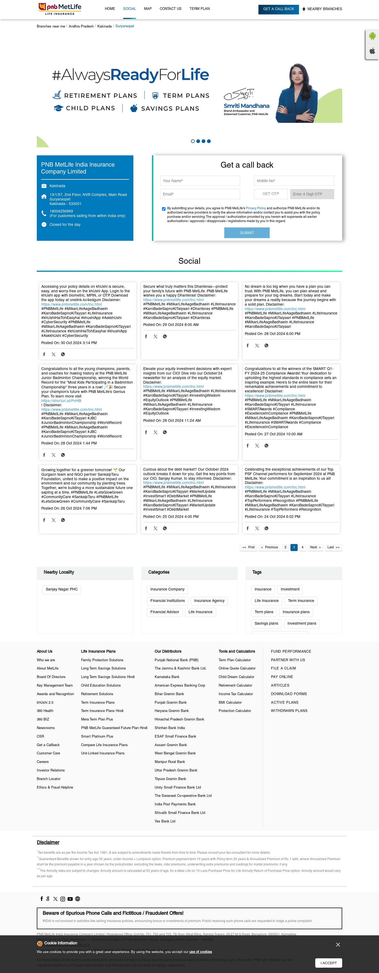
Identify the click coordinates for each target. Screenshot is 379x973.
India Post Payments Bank (175, 804)
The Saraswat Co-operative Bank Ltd (183, 796)
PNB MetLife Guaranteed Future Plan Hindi (114, 728)
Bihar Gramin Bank (169, 694)
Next (313, 547)
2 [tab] (197, 140)
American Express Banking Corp (180, 685)
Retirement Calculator (235, 685)
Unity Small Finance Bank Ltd (178, 787)
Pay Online (282, 677)
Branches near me (51, 26)
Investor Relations (51, 770)
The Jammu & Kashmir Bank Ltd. (180, 668)
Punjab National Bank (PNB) (176, 660)
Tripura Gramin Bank (170, 779)
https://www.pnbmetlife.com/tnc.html (71, 304)
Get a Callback (48, 745)
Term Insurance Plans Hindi (102, 711)
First (251, 547)
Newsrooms (46, 728)
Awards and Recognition (55, 694)
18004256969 (61, 211)
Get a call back (278, 9)
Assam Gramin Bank (171, 745)
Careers (43, 762)
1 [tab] (192, 140)
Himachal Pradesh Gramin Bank (179, 719)
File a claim (283, 668)
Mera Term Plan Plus (97, 719)
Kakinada (104, 26)
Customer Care (48, 753)
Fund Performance (291, 651)
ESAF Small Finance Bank (175, 736)
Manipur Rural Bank (170, 762)
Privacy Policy (256, 208)
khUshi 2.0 (45, 702)
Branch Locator (48, 779)
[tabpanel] (189, 90)
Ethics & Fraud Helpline (55, 787)
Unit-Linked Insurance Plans (103, 753)
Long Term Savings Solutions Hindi (108, 677)
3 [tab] (203, 140)
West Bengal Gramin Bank (175, 753)
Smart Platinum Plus (97, 736)
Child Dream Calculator (236, 677)
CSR (40, 736)
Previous (271, 547)
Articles (280, 685)
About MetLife (47, 668)
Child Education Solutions (101, 685)
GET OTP (271, 194)
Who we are (46, 660)
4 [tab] (208, 140)
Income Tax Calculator (236, 694)
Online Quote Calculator (237, 668)
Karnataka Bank (167, 677)
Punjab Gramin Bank (171, 702)
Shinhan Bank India (170, 728)
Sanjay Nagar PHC (62, 589)
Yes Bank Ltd (165, 821)
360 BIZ (43, 719)
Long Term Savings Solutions (103, 668)
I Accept (329, 963)
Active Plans (284, 702)
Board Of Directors (51, 677)
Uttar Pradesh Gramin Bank (176, 770)
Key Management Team (55, 685)
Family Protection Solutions (102, 660)
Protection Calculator (235, 711)
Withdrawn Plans (289, 711)
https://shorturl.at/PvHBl (61, 401)
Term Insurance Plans (98, 702)
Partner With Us (288, 660)
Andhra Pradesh (81, 26)
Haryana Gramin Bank (172, 711)
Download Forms (289, 694)
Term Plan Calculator (235, 660)
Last (331, 547)
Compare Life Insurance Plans (104, 745)
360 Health (45, 711)
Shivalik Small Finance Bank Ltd (180, 813)
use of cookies (200, 952)
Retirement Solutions (97, 694)
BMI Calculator (230, 702)
